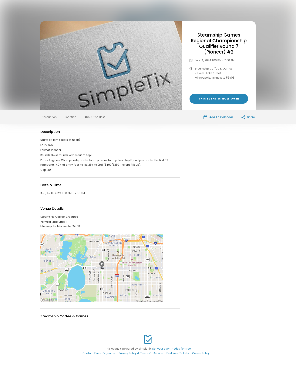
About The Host (95, 117)
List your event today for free (171, 349)
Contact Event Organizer (98, 353)
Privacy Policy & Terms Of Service (141, 353)
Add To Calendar (218, 117)
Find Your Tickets (177, 353)
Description (49, 117)
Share (248, 117)
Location (70, 117)
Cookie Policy (201, 353)
